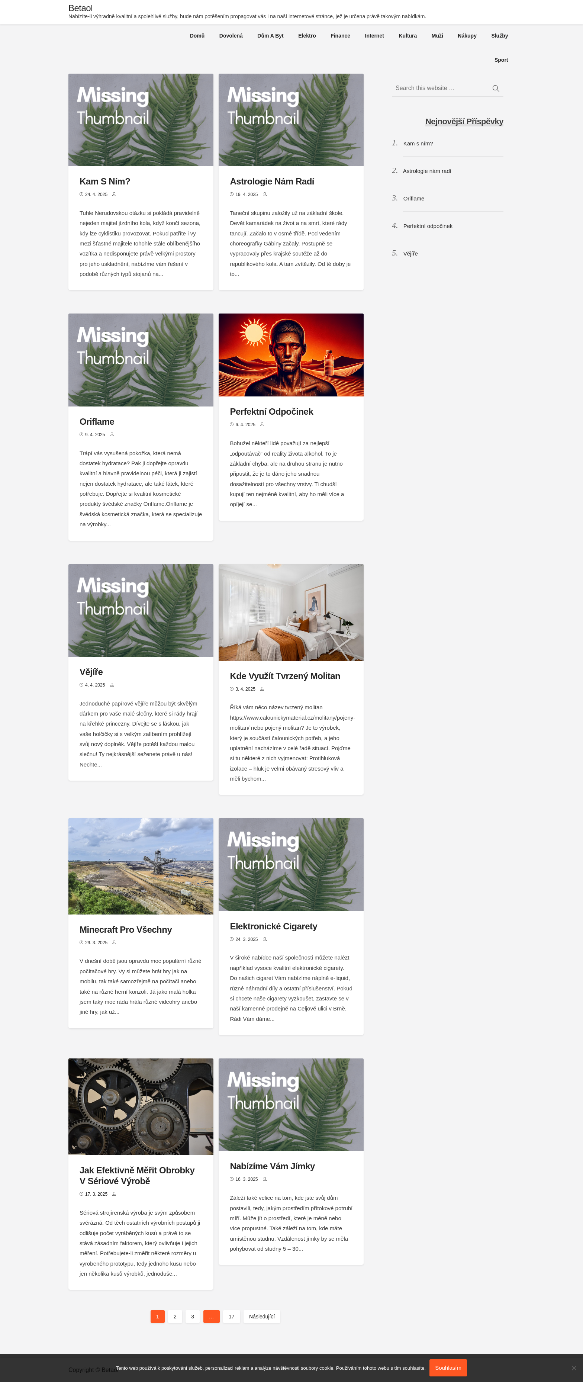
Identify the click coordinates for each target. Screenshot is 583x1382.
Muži (437, 36)
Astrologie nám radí (272, 181)
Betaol (80, 8)
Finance (340, 36)
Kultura (408, 36)
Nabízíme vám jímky (272, 1166)
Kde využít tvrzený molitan (285, 676)
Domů (197, 36)
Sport (501, 60)
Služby (499, 36)
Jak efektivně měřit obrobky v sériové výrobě (137, 1175)
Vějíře (91, 672)
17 (232, 1317)
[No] (573, 1368)
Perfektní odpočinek (271, 411)
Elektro (307, 36)
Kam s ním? (105, 181)
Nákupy (467, 36)
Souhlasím (448, 1368)
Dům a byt (270, 36)
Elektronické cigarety (273, 926)
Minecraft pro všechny (126, 930)
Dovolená (231, 36)
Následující (262, 1317)
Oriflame (97, 422)
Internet (374, 36)
